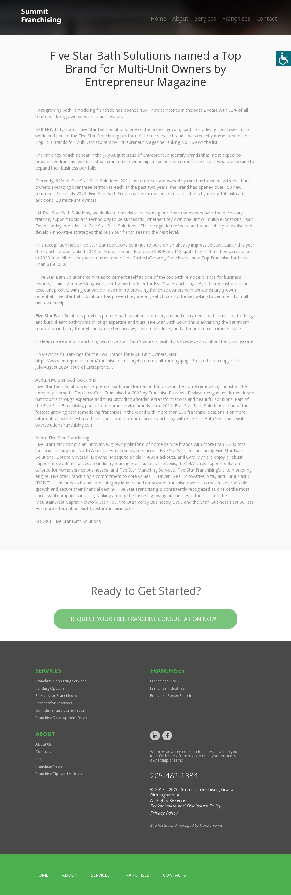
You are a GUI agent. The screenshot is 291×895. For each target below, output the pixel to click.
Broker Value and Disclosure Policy (185, 806)
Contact (266, 18)
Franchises (236, 18)
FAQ (39, 759)
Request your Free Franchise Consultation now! (144, 629)
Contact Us (44, 751)
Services (205, 18)
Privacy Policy (163, 813)
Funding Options (49, 688)
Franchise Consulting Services (60, 681)
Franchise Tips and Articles (58, 773)
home (41, 875)
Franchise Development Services (63, 717)
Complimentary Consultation (60, 710)
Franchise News (48, 766)
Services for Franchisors (56, 695)
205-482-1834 (174, 775)
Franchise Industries (167, 688)
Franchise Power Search (170, 695)
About (180, 18)
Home (158, 18)
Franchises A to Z (165, 681)
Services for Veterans (53, 703)
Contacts (174, 875)
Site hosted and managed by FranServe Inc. (186, 825)
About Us (43, 744)
